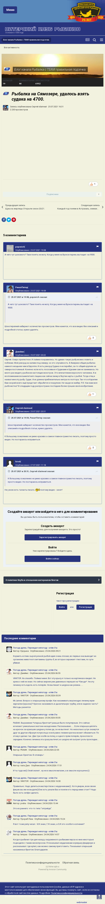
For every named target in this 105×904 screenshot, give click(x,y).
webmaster (82, 902)
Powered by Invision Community (52, 869)
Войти (62, 607)
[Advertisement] (26, 610)
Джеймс (19, 352)
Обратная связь (70, 862)
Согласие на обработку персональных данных (27, 896)
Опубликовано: (30, 250)
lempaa (23, 834)
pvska (23, 803)
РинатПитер (21, 287)
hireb (18, 461)
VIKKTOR (24, 695)
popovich (20, 247)
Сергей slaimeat (39, 106)
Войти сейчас (52, 558)
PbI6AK (23, 750)
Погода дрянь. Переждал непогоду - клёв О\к (35, 648)
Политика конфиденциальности (43, 862)
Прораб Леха (26, 819)
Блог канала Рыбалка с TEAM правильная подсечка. (50, 69)
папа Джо (25, 765)
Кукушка (24, 651)
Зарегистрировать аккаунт (52, 537)
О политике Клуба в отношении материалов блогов (32, 580)
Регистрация (85, 607)
